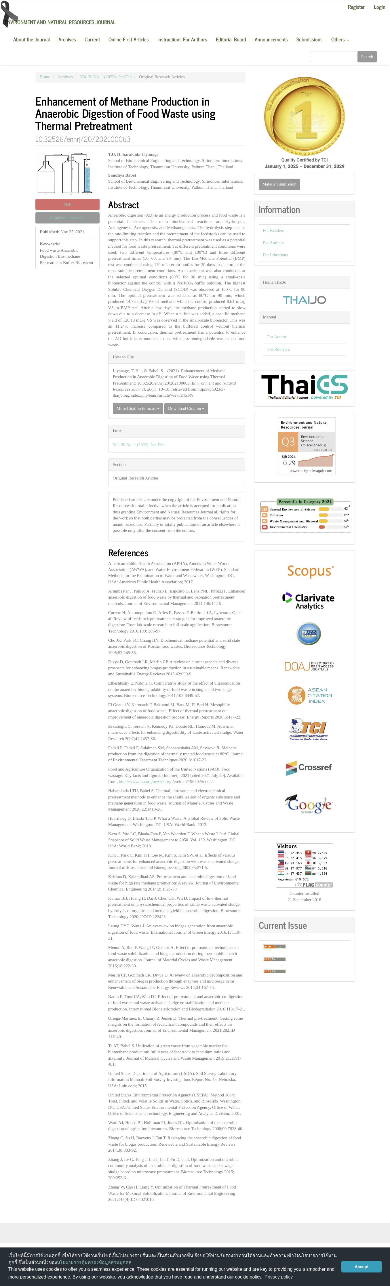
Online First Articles (129, 39)
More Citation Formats (138, 408)
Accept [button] (361, 1266)
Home (45, 76)
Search (367, 56)
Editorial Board (231, 39)
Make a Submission (279, 184)
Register (356, 6)
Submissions (309, 39)
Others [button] (340, 39)
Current (92, 39)
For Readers (273, 230)
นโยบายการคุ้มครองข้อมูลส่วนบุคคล (94, 1262)
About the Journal (31, 39)
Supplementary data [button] (67, 217)
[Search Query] (333, 56)
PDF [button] (67, 204)
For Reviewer (279, 349)
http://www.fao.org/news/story (145, 781)
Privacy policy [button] (279, 1276)
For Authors (273, 242)
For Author (276, 337)
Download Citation (186, 408)
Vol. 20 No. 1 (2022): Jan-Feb (106, 76)
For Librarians (275, 255)
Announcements (271, 39)
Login (379, 6)
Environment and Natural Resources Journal (60, 22)
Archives (67, 39)
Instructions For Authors (182, 39)
